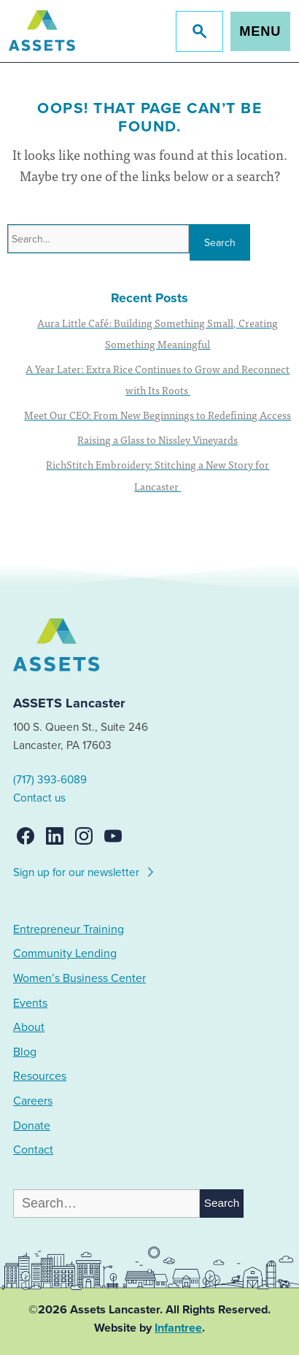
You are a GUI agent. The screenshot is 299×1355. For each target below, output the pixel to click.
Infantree (178, 1328)
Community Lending (65, 953)
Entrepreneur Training (68, 929)
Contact (33, 1150)
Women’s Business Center (79, 978)
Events (30, 1003)
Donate (31, 1125)
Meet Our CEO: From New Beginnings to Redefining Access (157, 415)
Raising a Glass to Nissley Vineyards (157, 439)
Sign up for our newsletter (84, 870)
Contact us (39, 798)
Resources (39, 1076)
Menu (260, 31)
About (28, 1027)
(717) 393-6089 (50, 779)
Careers (33, 1101)
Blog (24, 1052)
